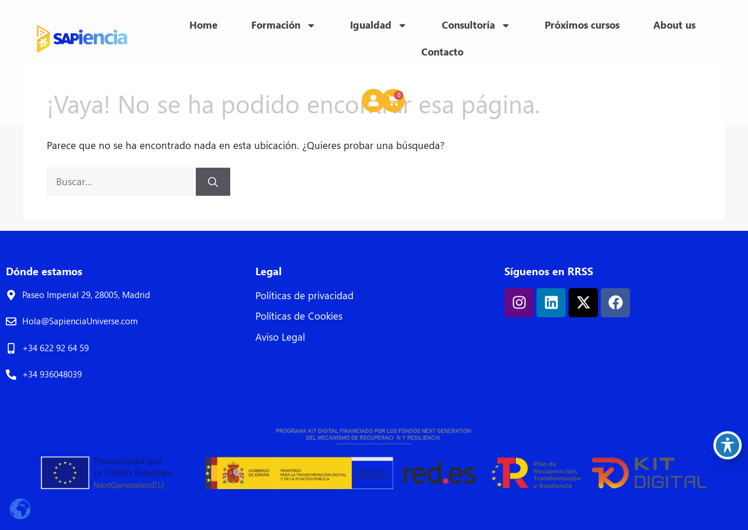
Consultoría (476, 25)
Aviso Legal (280, 337)
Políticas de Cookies (298, 316)
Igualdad (378, 25)
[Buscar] (213, 182)
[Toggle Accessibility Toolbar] (728, 445)
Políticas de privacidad (304, 295)
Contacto (442, 51)
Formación (283, 25)
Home (203, 25)
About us (674, 25)
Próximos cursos (582, 25)
